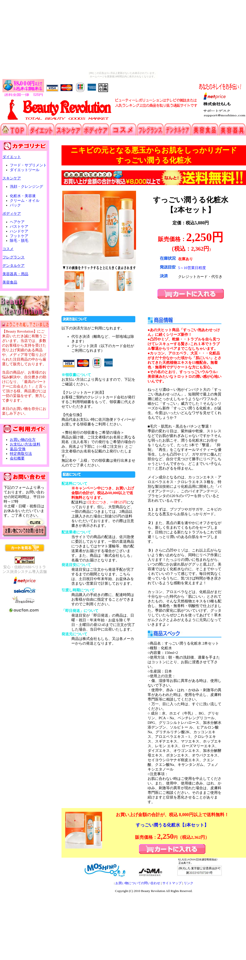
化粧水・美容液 (25, 196)
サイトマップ (172, 883)
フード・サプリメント (28, 165)
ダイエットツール (24, 170)
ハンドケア (21, 231)
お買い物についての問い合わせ (137, 883)
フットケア (21, 236)
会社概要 (17, 458)
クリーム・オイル (27, 201)
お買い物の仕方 (23, 440)
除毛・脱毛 (19, 241)
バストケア (21, 227)
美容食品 (9, 282)
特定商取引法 (21, 454)
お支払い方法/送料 (25, 444)
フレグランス (13, 257)
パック (15, 205)
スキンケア (11, 178)
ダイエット (11, 157)
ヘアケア (19, 222)
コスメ (8, 249)
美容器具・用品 (15, 274)
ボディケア (11, 214)
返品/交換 (18, 449)
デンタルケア (13, 266)
